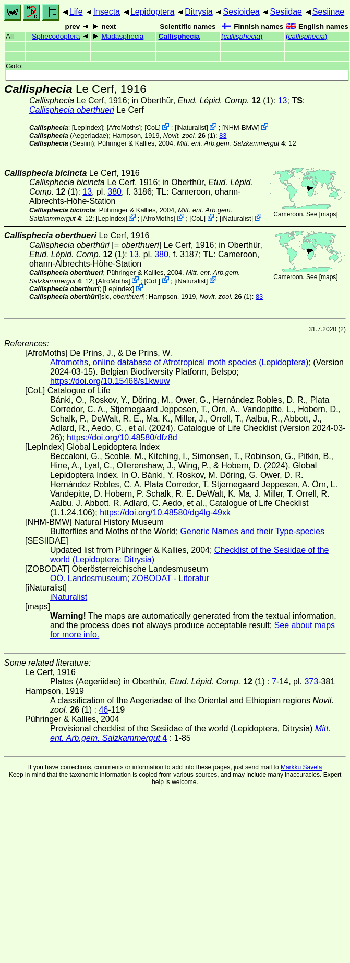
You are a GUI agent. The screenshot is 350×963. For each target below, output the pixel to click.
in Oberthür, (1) (202, 100)
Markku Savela (301, 767)
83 (222, 135)
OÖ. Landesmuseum (88, 578)
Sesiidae (286, 11)
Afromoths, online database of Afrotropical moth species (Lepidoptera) (179, 362)
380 (114, 191)
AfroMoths (123, 127)
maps (328, 214)
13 (282, 100)
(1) (189, 135)
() (241, 36)
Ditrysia (198, 11)
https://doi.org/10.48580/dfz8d (122, 437)
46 (103, 709)
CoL (153, 127)
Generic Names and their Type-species (252, 531)
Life (76, 11)
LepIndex (87, 127)
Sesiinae (328, 11)
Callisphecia (179, 36)
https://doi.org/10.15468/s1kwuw (110, 381)
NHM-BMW (241, 127)
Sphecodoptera (56, 36)
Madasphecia (122, 36)
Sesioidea (241, 11)
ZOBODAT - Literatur (171, 578)
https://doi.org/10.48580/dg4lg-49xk (165, 512)
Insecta (106, 11)
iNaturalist (191, 127)
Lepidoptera (152, 11)
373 (311, 681)
